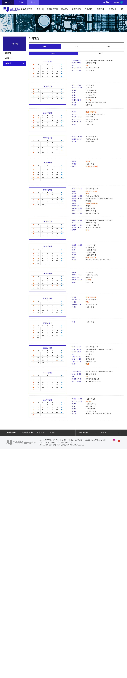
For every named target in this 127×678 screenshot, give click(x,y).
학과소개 (40, 9)
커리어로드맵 (52, 9)
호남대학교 (8, 2)
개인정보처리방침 (11, 433)
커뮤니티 (112, 9)
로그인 (108, 2)
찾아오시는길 (41, 433)
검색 (122, 9)
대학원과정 (76, 9)
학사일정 (8, 63)
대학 (76, 47)
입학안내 (20, 2)
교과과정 (8, 53)
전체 (44, 47)
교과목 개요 (9, 58)
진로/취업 (88, 9)
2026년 (53, 53)
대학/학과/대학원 (83, 433)
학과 (32, 2)
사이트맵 (52, 433)
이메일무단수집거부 (27, 433)
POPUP (118, 2)
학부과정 (64, 9)
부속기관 (103, 433)
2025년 (101, 53)
